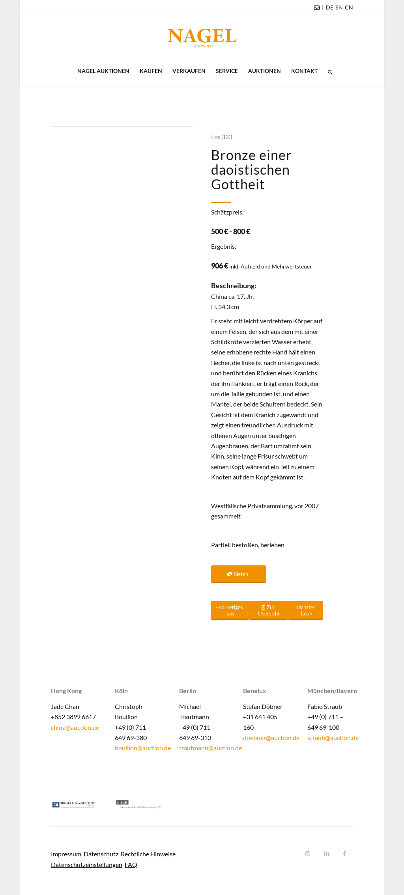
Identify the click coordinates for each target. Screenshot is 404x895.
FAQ (131, 864)
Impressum (66, 854)
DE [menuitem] (329, 7)
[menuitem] (329, 7)
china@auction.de (75, 727)
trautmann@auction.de (210, 747)
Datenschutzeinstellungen (86, 864)
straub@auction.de (333, 737)
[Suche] (327, 71)
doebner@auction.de (271, 737)
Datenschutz (101, 854)
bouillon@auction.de (143, 747)
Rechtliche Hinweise (149, 854)
